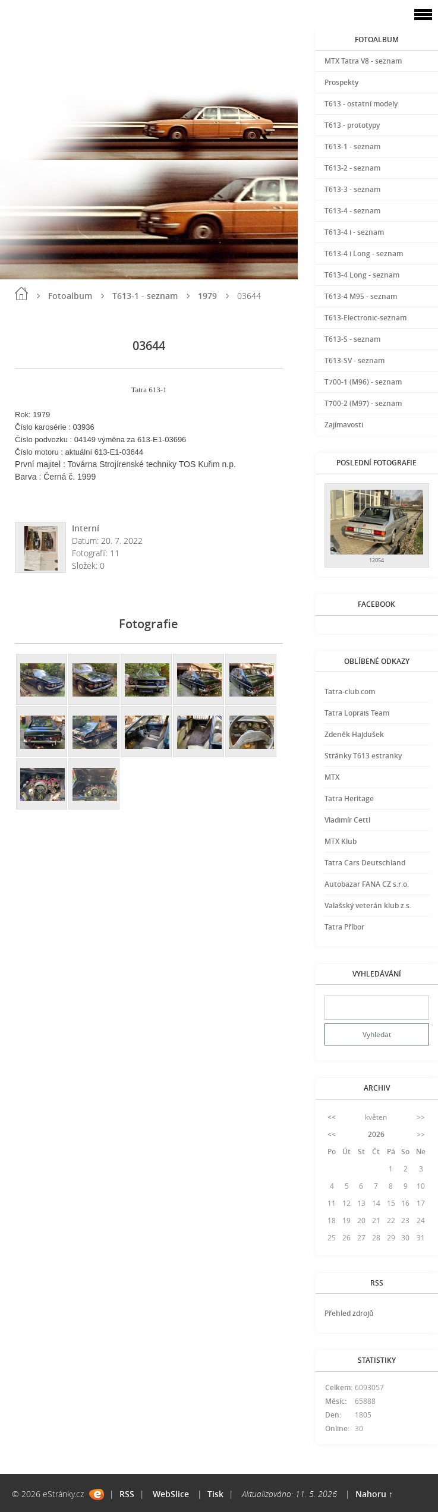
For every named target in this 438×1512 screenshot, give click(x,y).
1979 (207, 295)
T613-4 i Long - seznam (363, 253)
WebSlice (171, 1494)
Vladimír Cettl (347, 820)
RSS (126, 1494)
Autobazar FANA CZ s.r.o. (366, 884)
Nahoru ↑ (374, 1494)
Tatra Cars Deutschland (364, 863)
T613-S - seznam (352, 339)
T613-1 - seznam (145, 295)
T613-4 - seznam (352, 211)
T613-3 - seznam (352, 189)
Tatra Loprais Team (356, 713)
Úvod (21, 293)
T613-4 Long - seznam (361, 275)
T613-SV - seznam (354, 360)
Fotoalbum (70, 295)
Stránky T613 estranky (363, 756)
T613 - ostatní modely (361, 104)
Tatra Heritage (349, 798)
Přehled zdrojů (349, 1313)
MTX (331, 777)
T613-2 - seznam (352, 168)
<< (331, 1117)
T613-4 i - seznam (354, 232)
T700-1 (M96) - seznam (363, 382)
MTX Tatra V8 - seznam (363, 61)
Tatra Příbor (344, 927)
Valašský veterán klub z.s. (367, 905)
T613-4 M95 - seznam (360, 296)
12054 (376, 560)
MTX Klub (340, 841)
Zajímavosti (343, 425)
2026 (376, 1134)
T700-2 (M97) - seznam (363, 403)
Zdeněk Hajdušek (354, 734)
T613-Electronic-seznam (365, 318)
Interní (85, 528)
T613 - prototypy (352, 125)
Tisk (215, 1494)
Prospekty (341, 82)
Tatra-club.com (349, 691)
